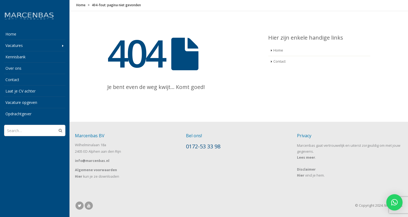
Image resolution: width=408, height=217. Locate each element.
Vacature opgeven (21, 102)
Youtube (89, 206)
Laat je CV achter (20, 91)
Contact (12, 79)
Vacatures (14, 45)
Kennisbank (15, 56)
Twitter (79, 206)
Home (10, 34)
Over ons (13, 68)
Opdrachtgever (18, 113)
